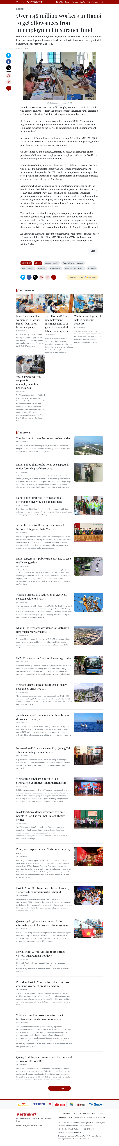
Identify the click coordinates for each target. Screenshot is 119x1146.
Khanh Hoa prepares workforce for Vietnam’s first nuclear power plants (42, 629)
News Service (80, 1117)
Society (20, 9)
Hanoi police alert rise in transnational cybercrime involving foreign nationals (39, 499)
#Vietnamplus (55, 268)
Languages (62, 1117)
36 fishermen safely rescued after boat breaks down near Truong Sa (42, 717)
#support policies (51, 263)
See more (25, 432)
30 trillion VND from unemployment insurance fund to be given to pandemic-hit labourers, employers (57, 323)
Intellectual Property (69, 1113)
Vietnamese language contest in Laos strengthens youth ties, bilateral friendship (41, 780)
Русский (95, 2)
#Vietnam (41, 268)
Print (8, 75)
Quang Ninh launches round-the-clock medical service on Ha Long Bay (44, 1059)
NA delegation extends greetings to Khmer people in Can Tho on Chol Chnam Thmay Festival (41, 815)
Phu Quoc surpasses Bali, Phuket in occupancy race (43, 851)
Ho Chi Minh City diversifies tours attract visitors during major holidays (40, 953)
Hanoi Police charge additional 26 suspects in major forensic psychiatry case (42, 466)
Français (75, 2)
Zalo (8, 55)
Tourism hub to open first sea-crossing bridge (43, 438)
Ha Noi (92, 268)
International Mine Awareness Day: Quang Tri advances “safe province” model (43, 750)
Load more (59, 1088)
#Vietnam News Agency (74, 268)
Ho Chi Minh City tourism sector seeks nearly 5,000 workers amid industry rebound (42, 890)
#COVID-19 (26, 263)
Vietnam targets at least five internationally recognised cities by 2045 (41, 686)
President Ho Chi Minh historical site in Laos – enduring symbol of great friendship (43, 984)
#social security (27, 268)
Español (82, 2)
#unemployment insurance (73, 263)
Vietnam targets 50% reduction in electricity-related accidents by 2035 (42, 596)
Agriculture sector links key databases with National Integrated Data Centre (41, 527)
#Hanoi (38, 263)
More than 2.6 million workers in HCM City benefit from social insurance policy (28, 321)
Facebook (8, 61)
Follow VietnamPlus (76, 277)
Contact (104, 1117)
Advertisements (93, 1117)
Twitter (8, 67)
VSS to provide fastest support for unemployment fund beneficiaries (28, 382)
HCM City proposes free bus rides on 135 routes (43, 658)
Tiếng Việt (59, 2)
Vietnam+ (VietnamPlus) (35, 2)
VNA (70, 1117)
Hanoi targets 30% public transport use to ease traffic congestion (43, 560)
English (67, 2)
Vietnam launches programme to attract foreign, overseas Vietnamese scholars (39, 1017)
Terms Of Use (84, 1113)
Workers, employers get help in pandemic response (87, 319)
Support (100, 1113)
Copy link (8, 81)
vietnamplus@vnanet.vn (72, 1132)
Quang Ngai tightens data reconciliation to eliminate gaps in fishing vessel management (42, 923)
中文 (88, 2)
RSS (93, 1113)
